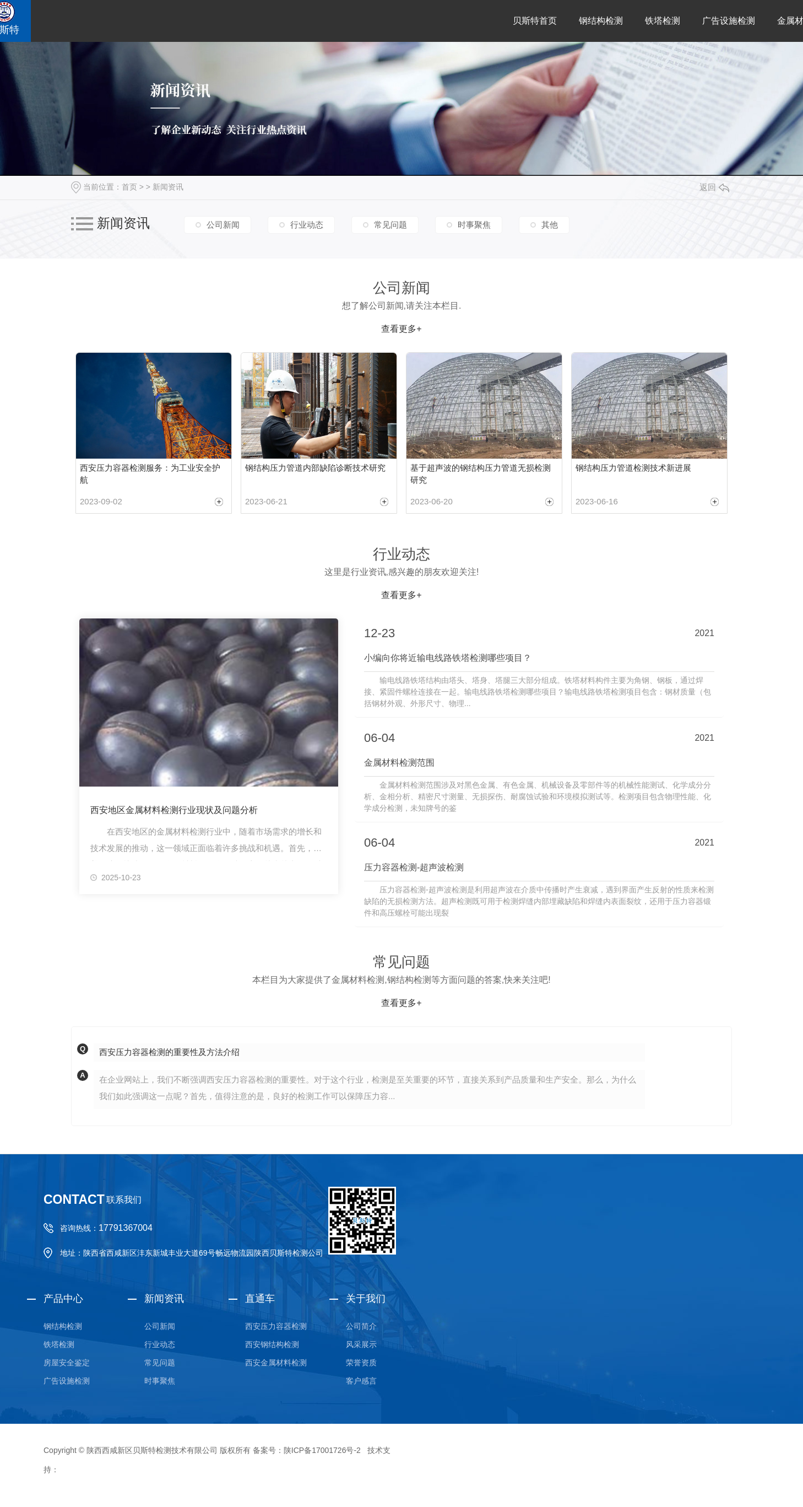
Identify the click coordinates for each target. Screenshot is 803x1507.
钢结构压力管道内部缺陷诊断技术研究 (315, 467)
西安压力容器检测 (276, 1326)
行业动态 (306, 224)
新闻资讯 (168, 186)
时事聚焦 (474, 224)
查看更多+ (401, 328)
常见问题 (390, 224)
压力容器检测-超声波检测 (414, 867)
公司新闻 (223, 224)
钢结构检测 (601, 20)
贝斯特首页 (535, 20)
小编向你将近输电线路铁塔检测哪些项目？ (447, 658)
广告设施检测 (728, 20)
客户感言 (361, 1380)
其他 (549, 224)
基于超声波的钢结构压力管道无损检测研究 (480, 474)
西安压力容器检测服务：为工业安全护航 (150, 474)
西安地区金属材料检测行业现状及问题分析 (174, 810)
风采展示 (361, 1344)
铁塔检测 (662, 20)
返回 (714, 187)
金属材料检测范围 (399, 762)
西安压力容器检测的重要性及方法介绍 (169, 1052)
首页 (129, 186)
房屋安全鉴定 (67, 1362)
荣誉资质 (361, 1362)
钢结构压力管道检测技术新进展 (633, 467)
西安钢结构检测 (272, 1344)
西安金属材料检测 (276, 1362)
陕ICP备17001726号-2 (322, 1450)
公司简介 (361, 1326)
